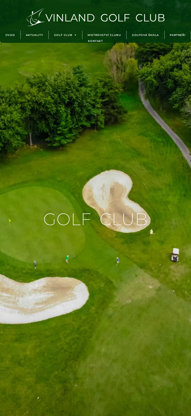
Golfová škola (145, 35)
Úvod (10, 35)
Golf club (65, 35)
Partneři (177, 35)
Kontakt (95, 40)
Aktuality (34, 35)
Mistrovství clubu (104, 35)
